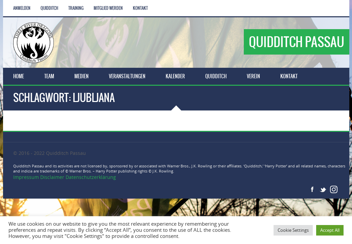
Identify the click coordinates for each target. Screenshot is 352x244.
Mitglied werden (108, 8)
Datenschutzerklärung (91, 177)
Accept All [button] (329, 230)
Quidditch (49, 8)
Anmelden (21, 8)
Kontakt (140, 8)
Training (76, 8)
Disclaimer (52, 177)
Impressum (26, 177)
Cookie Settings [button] (293, 230)
